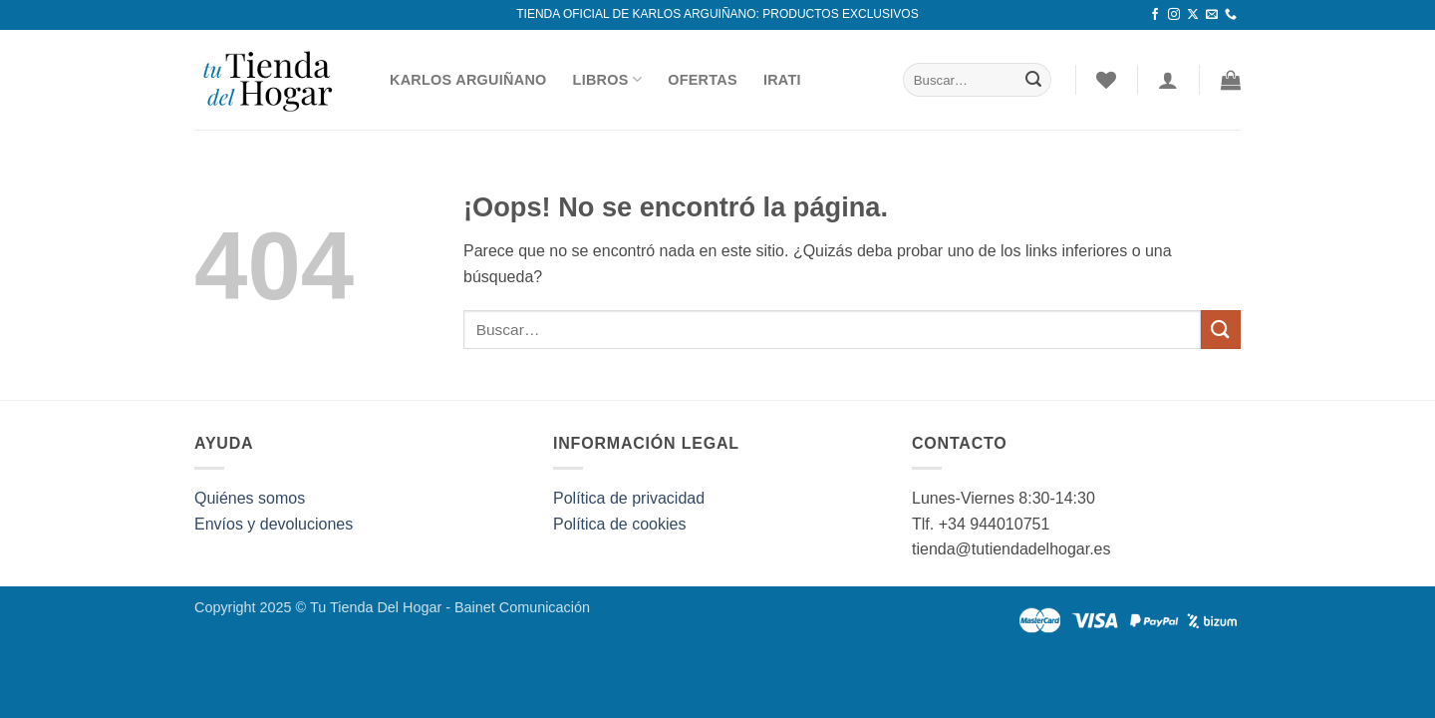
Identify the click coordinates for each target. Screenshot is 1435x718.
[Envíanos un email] (1212, 15)
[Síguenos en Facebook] (1155, 15)
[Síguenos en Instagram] (1174, 15)
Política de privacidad (629, 498)
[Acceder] (1168, 80)
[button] (1231, 80)
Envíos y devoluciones (273, 524)
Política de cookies (619, 524)
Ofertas (702, 80)
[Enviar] (1033, 80)
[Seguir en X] (1193, 15)
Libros (608, 79)
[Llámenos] (1231, 15)
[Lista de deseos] (1106, 80)
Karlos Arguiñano (468, 80)
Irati (782, 80)
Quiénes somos (249, 498)
